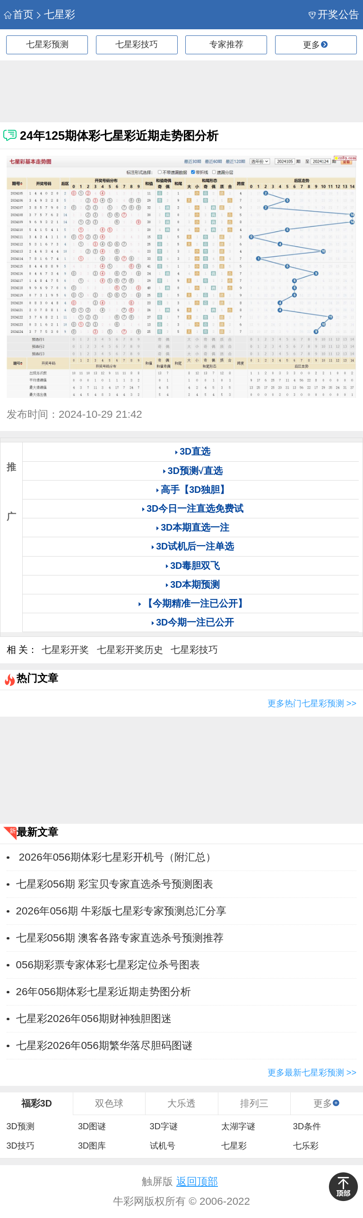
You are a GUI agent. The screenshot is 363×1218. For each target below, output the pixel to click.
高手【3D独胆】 (195, 489)
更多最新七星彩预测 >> (312, 1072)
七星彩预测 (47, 44)
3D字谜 (164, 1126)
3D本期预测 (195, 584)
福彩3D (36, 1103)
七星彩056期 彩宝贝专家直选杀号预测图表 (115, 884)
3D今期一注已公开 (195, 622)
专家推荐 (226, 44)
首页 (19, 14)
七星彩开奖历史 (130, 649)
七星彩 (55, 14)
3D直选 (195, 451)
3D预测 (20, 1126)
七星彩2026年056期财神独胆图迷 (94, 1018)
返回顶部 (197, 1181)
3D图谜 (92, 1126)
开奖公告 (334, 14)
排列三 (254, 1103)
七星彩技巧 (136, 44)
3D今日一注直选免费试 (195, 508)
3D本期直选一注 (195, 527)
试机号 (162, 1145)
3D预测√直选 (195, 470)
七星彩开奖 (65, 649)
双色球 (109, 1103)
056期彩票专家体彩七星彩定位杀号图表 (108, 965)
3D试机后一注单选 (195, 546)
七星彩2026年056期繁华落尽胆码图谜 (104, 1045)
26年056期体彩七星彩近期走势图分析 (103, 992)
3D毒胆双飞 (195, 565)
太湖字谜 (238, 1126)
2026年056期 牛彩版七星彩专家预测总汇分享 (121, 911)
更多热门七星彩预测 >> (312, 703)
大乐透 (181, 1103)
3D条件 (307, 1126)
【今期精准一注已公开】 (195, 603)
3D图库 (92, 1145)
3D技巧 (20, 1145)
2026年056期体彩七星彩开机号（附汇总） (116, 857)
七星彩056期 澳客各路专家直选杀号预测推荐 (120, 938)
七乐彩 (306, 1145)
